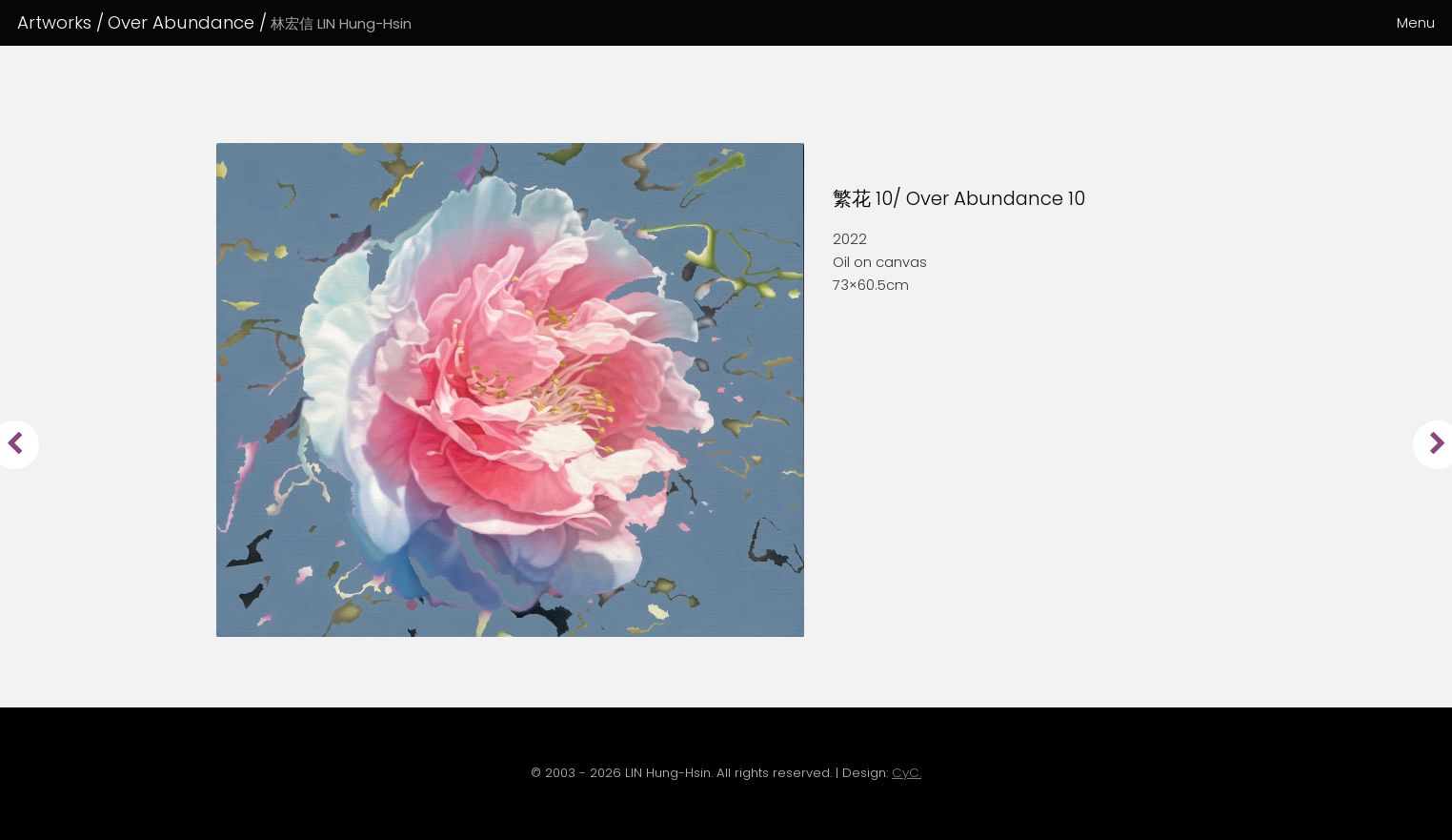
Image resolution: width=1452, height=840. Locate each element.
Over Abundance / (260, 22)
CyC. (906, 773)
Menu (1416, 22)
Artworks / (60, 22)
